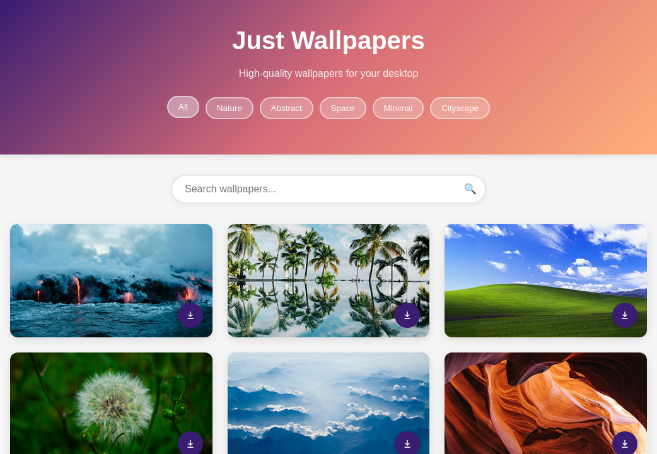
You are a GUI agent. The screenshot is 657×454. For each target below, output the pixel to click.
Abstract (286, 108)
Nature (229, 108)
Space (343, 108)
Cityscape (460, 108)
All (183, 107)
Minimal (398, 108)
